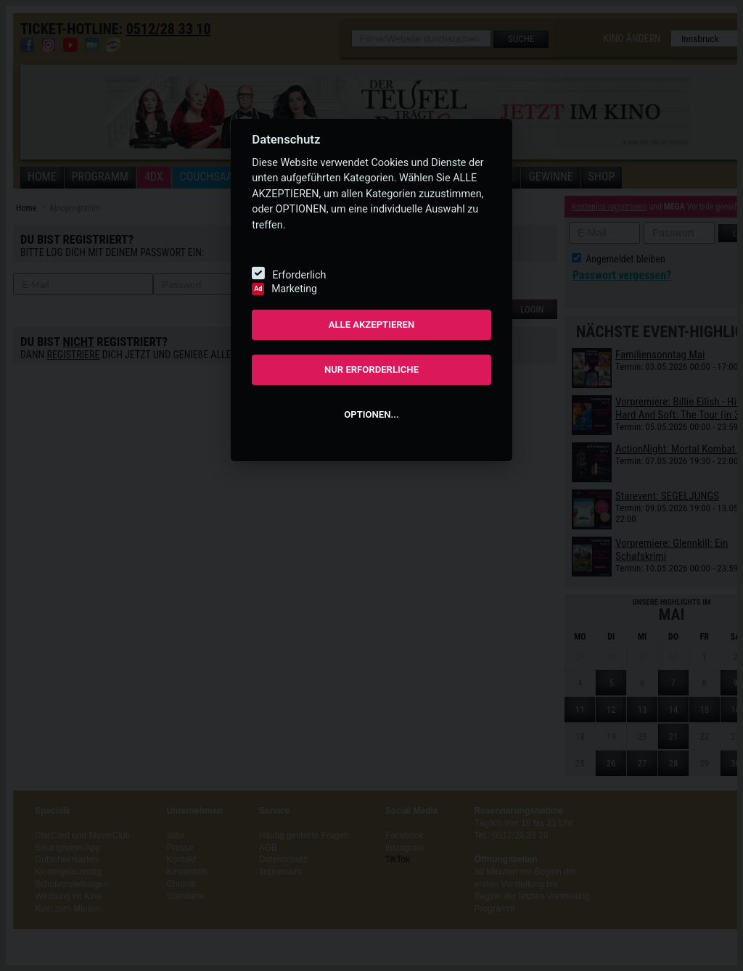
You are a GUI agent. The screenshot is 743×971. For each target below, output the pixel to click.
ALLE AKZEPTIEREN (372, 324)
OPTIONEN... (371, 414)
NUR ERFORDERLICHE (371, 369)
